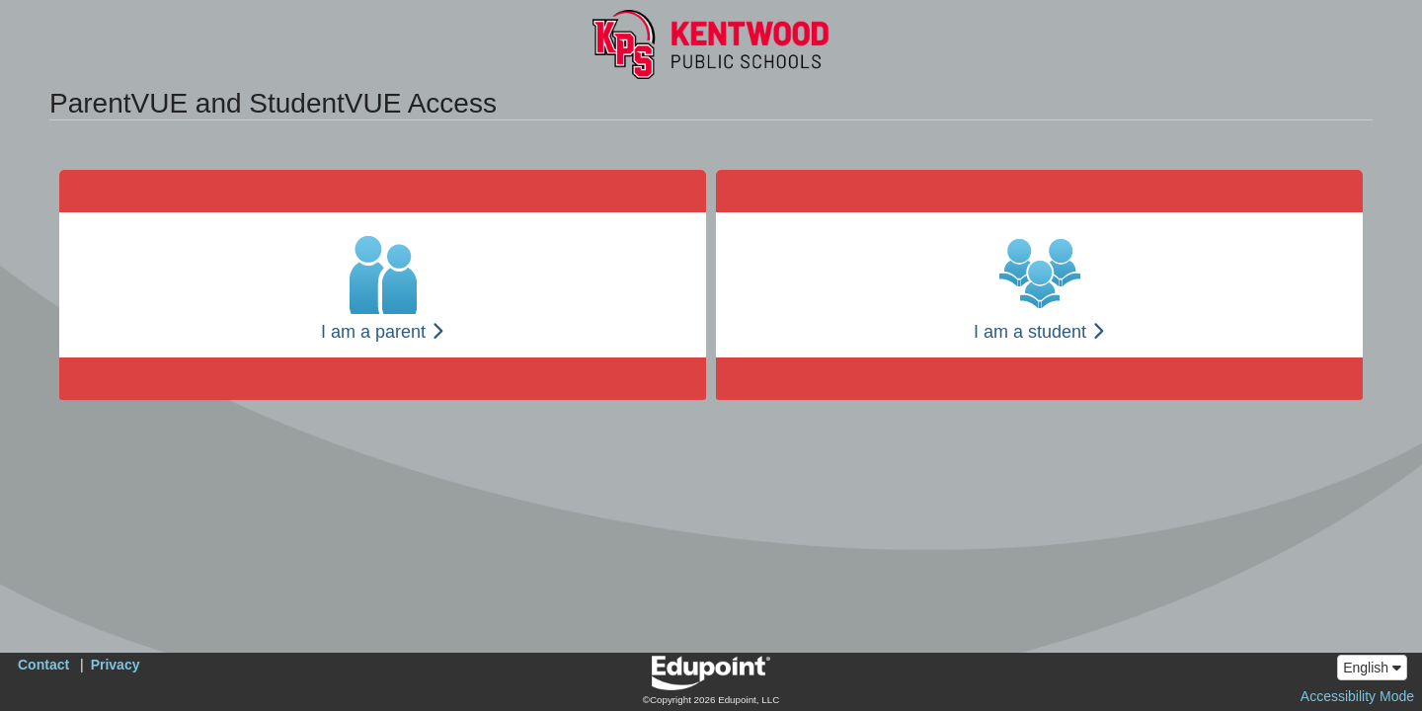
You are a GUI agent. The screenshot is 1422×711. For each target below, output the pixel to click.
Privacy (115, 664)
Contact (43, 664)
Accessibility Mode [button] (1357, 696)
